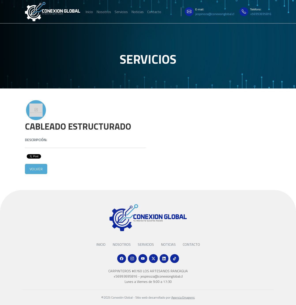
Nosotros (103, 11)
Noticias (137, 11)
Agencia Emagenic (183, 297)
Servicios (121, 11)
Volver (36, 169)
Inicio (89, 11)
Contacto (154, 11)
